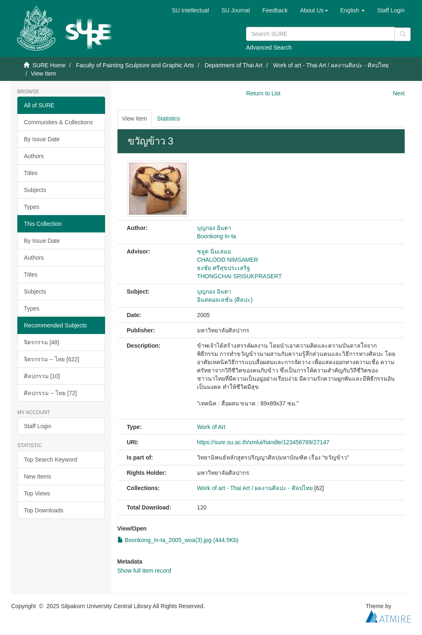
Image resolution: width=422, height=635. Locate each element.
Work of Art (211, 427)
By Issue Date (42, 139)
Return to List (263, 93)
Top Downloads (43, 510)
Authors (34, 156)
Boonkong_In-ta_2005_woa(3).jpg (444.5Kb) (178, 540)
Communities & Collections (58, 122)
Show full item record (144, 570)
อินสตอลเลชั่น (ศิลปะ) (225, 299)
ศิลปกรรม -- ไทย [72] (50, 393)
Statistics (168, 118)
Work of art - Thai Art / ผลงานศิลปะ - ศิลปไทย (331, 65)
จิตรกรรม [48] (41, 342)
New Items (37, 476)
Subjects (35, 190)
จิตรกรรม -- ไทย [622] (51, 359)
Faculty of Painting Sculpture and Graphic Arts (135, 65)
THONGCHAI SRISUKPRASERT (239, 276)
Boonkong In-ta (216, 236)
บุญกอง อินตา (214, 228)
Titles (31, 173)
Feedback (274, 10)
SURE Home (49, 65)
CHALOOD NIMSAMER (227, 259)
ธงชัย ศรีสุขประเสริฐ (223, 268)
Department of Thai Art (233, 65)
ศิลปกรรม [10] (42, 376)
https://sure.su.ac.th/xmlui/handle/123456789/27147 (263, 442)
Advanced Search (269, 47)
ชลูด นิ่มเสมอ (214, 251)
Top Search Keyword (50, 459)
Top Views (37, 493)
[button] (314, 10)
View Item (134, 118)
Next (399, 93)
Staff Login (38, 426)
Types (31, 207)
